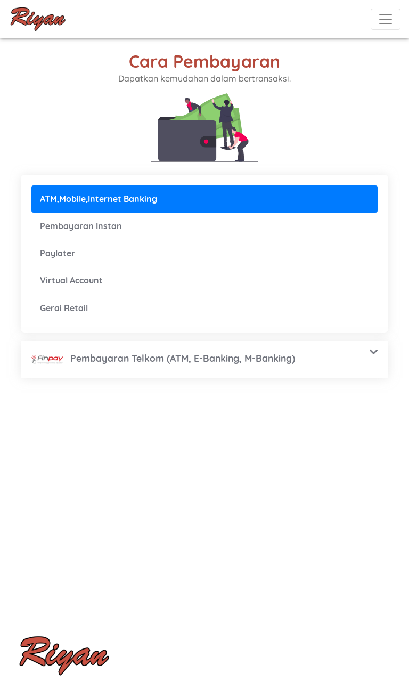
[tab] (204, 199)
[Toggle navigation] (385, 19)
